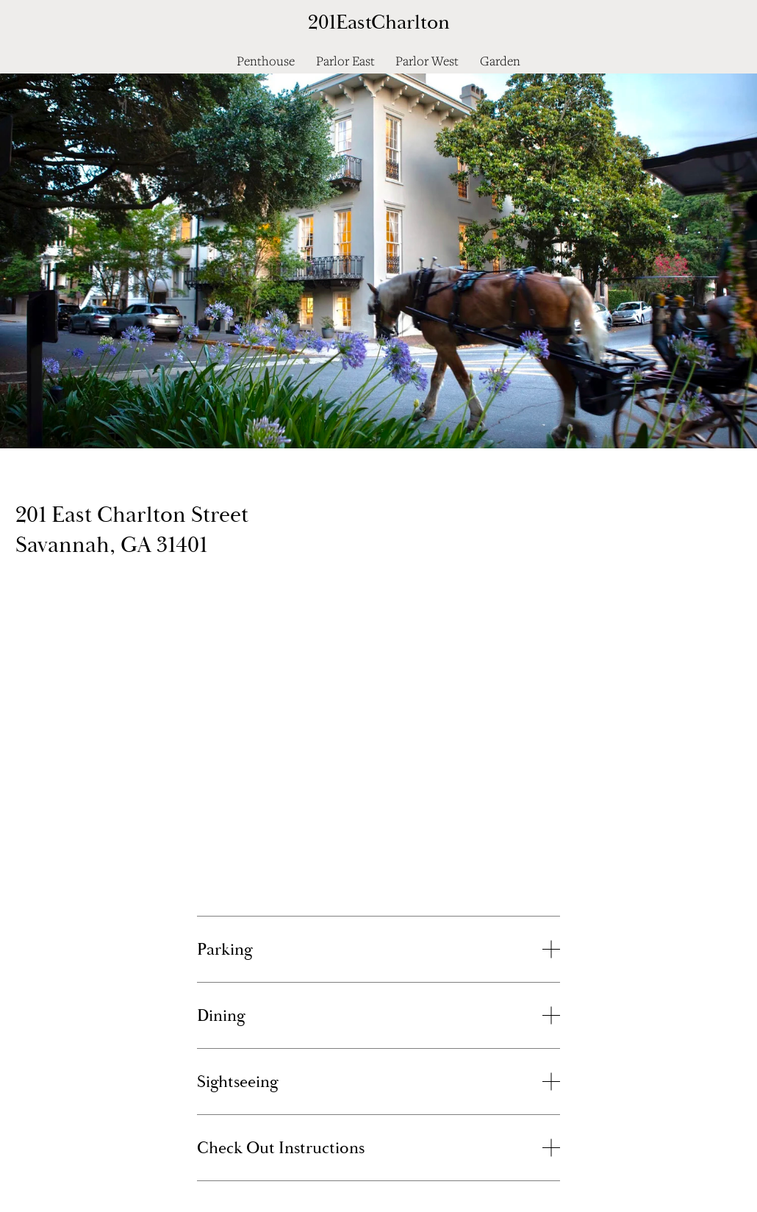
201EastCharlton (379, 22)
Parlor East (345, 60)
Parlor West (427, 60)
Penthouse (266, 60)
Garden (500, 60)
